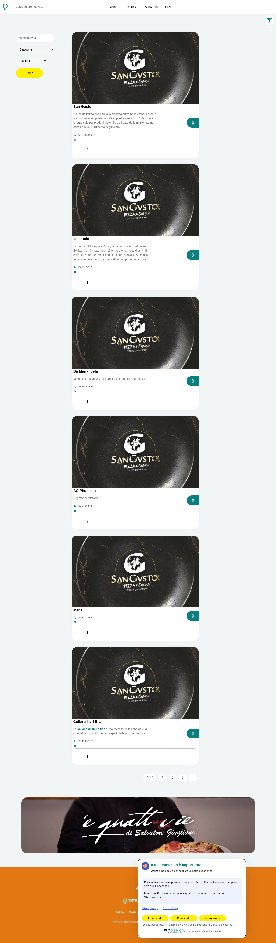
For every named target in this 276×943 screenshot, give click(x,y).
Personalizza (212, 918)
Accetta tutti (155, 918)
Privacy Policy (150, 908)
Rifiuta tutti (183, 918)
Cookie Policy (170, 908)
